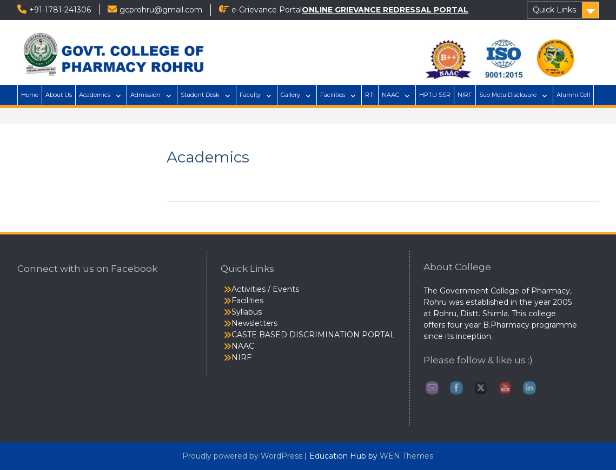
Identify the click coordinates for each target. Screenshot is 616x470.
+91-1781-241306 (60, 10)
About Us (58, 95)
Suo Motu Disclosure (507, 95)
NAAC (390, 95)
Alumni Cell (573, 95)
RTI (370, 95)
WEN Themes (406, 456)
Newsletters (254, 323)
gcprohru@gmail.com (161, 10)
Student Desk (200, 95)
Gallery (290, 95)
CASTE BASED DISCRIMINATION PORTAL (313, 335)
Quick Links (554, 10)
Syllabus (246, 312)
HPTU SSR (435, 95)
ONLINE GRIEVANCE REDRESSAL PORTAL (385, 10)
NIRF (465, 95)
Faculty (250, 95)
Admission (145, 95)
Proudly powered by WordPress (242, 456)
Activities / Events (265, 289)
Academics (94, 95)
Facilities (332, 95)
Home (29, 95)
